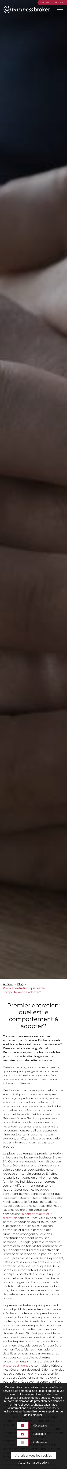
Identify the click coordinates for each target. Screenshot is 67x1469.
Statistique (39, 1433)
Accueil (8, 984)
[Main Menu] (58, 9)
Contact (58, 2)
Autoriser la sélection (34, 1462)
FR (47, 2)
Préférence (40, 1442)
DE (42, 2)
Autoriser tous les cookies (33, 1455)
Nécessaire (40, 1425)
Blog (20, 984)
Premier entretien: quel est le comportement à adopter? (24, 990)
